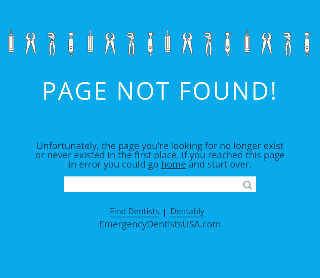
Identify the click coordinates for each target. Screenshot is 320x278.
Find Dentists (134, 211)
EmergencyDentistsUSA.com (160, 224)
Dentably (187, 211)
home (173, 164)
